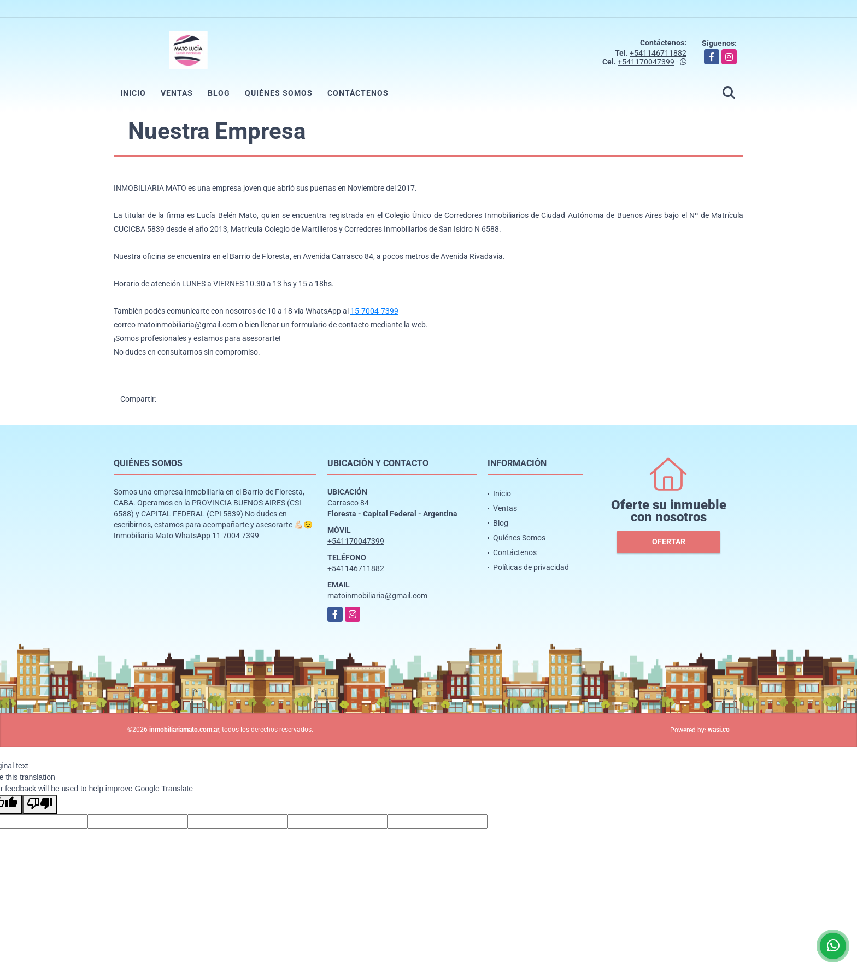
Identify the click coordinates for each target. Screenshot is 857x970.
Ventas (177, 93)
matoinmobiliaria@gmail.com (377, 595)
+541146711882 (658, 53)
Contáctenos (358, 93)
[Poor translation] (39, 804)
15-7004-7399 (374, 311)
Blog (219, 93)
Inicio (133, 93)
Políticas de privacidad (531, 567)
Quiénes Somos (279, 93)
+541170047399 (646, 61)
